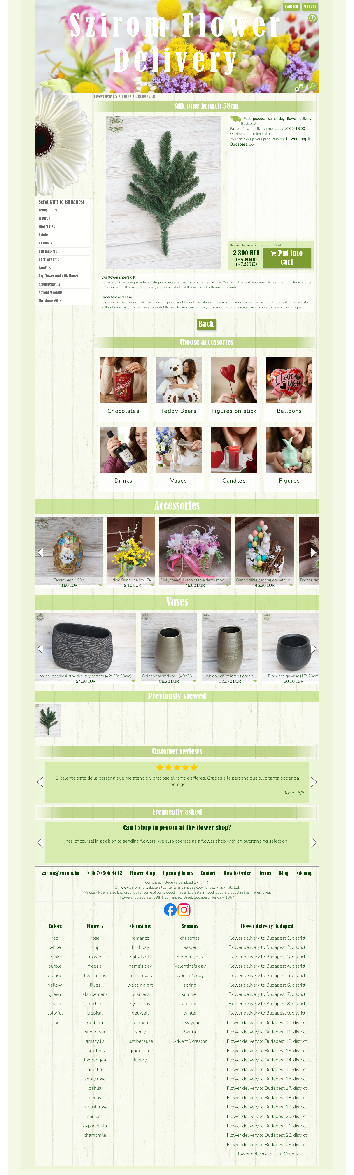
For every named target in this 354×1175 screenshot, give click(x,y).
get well (140, 1013)
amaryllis (95, 1041)
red (55, 938)
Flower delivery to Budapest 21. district (267, 1126)
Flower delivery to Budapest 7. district (266, 994)
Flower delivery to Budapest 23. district (267, 1144)
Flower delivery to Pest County (266, 1154)
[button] (314, 552)
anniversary (140, 975)
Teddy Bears (48, 210)
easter (190, 947)
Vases (177, 602)
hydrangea (95, 1060)
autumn (190, 1004)
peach (55, 1004)
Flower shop (64, 169)
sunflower (95, 1032)
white (55, 947)
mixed (95, 957)
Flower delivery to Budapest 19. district (267, 1107)
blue (55, 1022)
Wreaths (69, 155)
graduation (140, 1050)
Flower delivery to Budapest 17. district (267, 1088)
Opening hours (178, 873)
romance (140, 938)
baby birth (140, 957)
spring (190, 985)
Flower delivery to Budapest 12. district (267, 1041)
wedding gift (140, 985)
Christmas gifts (144, 96)
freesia (95, 966)
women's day (190, 975)
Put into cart (287, 258)
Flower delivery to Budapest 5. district (266, 975)
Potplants (75, 129)
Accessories (177, 506)
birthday (140, 947)
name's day (140, 966)
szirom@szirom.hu (60, 873)
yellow (55, 985)
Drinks (43, 235)
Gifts (125, 96)
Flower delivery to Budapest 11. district (267, 1032)
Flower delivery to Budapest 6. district (266, 985)
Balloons (45, 243)
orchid (95, 1004)
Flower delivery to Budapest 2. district (266, 947)
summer (190, 994)
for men (140, 1022)
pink (55, 957)
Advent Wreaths (50, 293)
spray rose (95, 1079)
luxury (140, 1060)
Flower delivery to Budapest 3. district (266, 957)
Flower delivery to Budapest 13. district (267, 1050)
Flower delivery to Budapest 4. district (266, 966)
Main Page (48, 101)
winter (190, 1013)
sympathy (140, 1004)
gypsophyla (95, 1126)
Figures (44, 218)
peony (95, 1097)
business (140, 994)
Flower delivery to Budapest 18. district (267, 1097)
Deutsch (291, 7)
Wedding (76, 142)
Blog (284, 873)
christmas (190, 938)
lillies (95, 985)
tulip (95, 947)
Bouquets (69, 117)
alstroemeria (95, 994)
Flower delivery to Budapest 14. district (267, 1060)
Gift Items (57, 107)
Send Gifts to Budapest (61, 202)
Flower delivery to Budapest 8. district (266, 1004)
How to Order (237, 873)
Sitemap (304, 873)
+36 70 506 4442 (104, 873)
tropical (95, 1013)
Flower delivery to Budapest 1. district (266, 938)
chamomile (95, 1135)
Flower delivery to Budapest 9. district (266, 1013)
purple (55, 966)
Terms (265, 873)
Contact (208, 873)
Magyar (310, 7)
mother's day (190, 957)
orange (55, 975)
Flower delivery (105, 96)
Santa (190, 1032)
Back (206, 324)
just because (140, 1041)
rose (95, 938)
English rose (95, 1107)
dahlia (95, 1088)
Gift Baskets (48, 251)
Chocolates (47, 227)
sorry (140, 1032)
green (55, 994)
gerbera (95, 1022)
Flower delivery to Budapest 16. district (267, 1079)
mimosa (95, 1116)
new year (190, 1022)
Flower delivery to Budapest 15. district (267, 1069)
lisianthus (95, 1050)
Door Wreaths (49, 260)
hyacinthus (95, 975)
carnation (95, 1069)
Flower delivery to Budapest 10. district (267, 1022)
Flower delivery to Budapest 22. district (267, 1135)
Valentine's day (190, 966)
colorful (55, 1013)
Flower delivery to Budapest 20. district (267, 1116)
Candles (45, 268)
